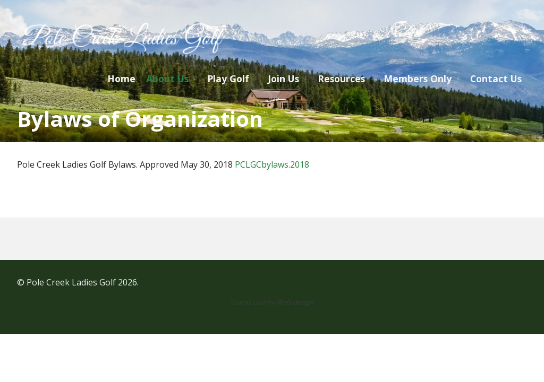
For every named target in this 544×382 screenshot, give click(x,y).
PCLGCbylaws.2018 (272, 164)
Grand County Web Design (272, 302)
